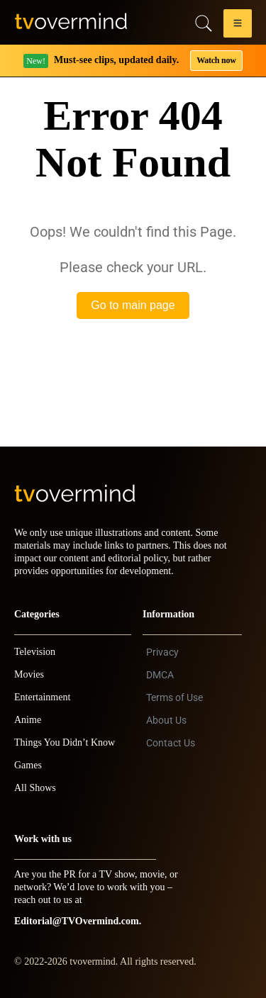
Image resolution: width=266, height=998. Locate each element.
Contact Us (170, 742)
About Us (166, 720)
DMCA (160, 674)
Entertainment (42, 697)
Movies (29, 674)
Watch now (216, 60)
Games (28, 765)
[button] (237, 26)
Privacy (162, 652)
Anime (27, 719)
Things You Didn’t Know (64, 742)
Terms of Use (174, 697)
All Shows (35, 788)
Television (34, 651)
